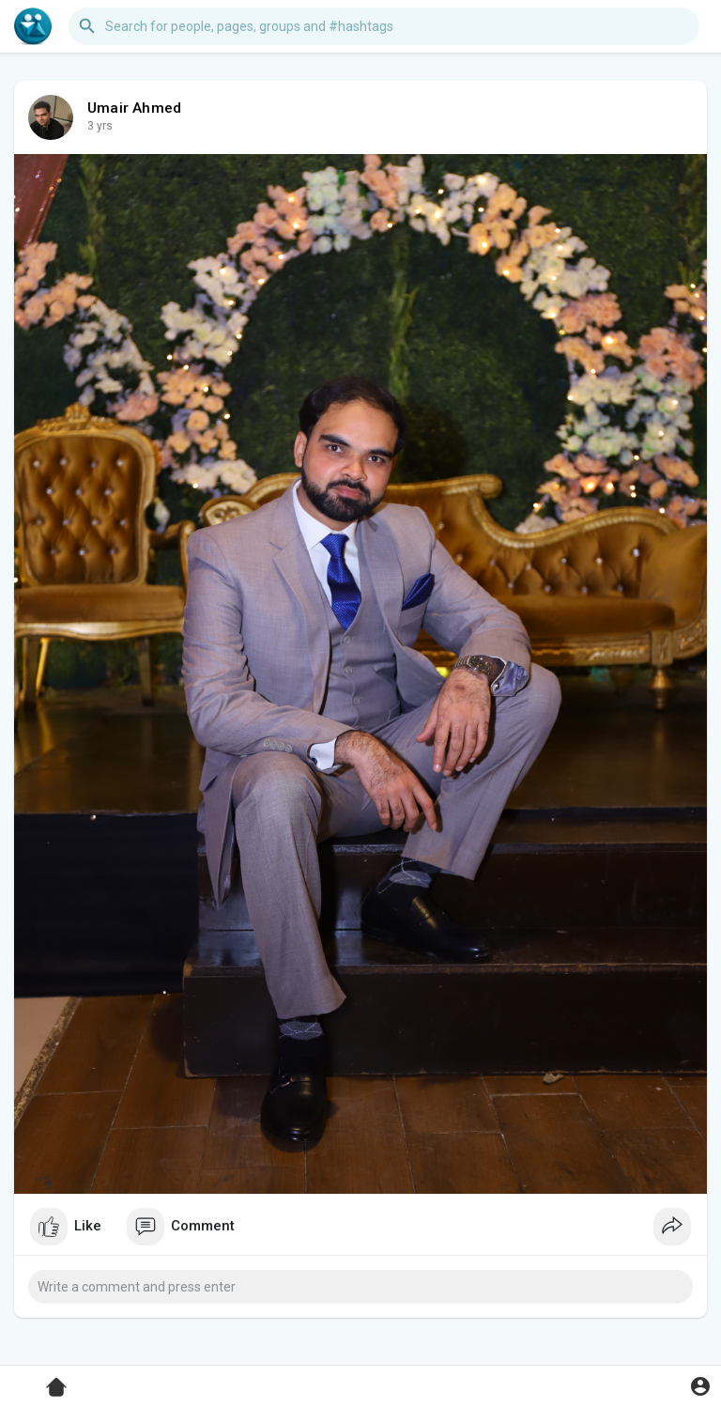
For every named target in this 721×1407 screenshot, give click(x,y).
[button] (384, 26)
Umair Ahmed (134, 108)
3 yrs (100, 125)
